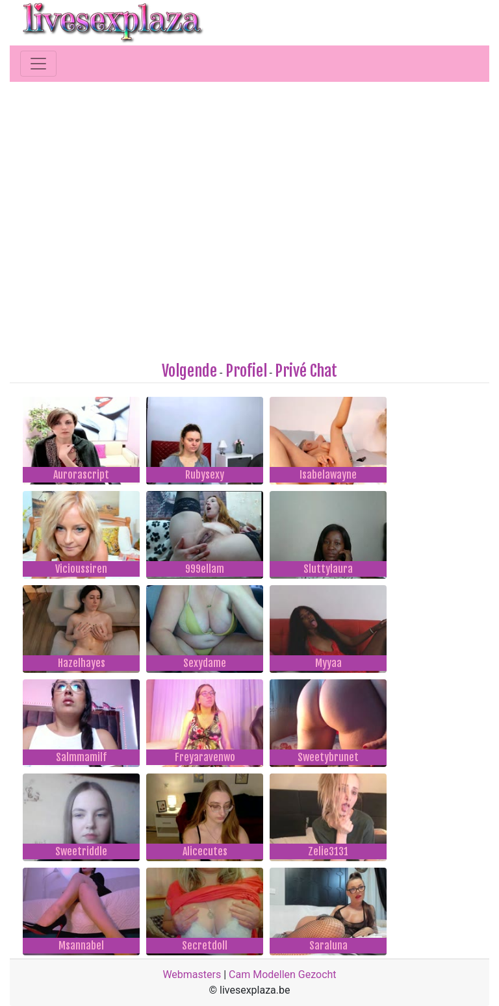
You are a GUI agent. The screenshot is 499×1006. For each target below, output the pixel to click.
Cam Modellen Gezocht (283, 974)
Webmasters (191, 974)
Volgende (189, 371)
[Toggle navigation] (38, 64)
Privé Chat (306, 371)
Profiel (246, 371)
